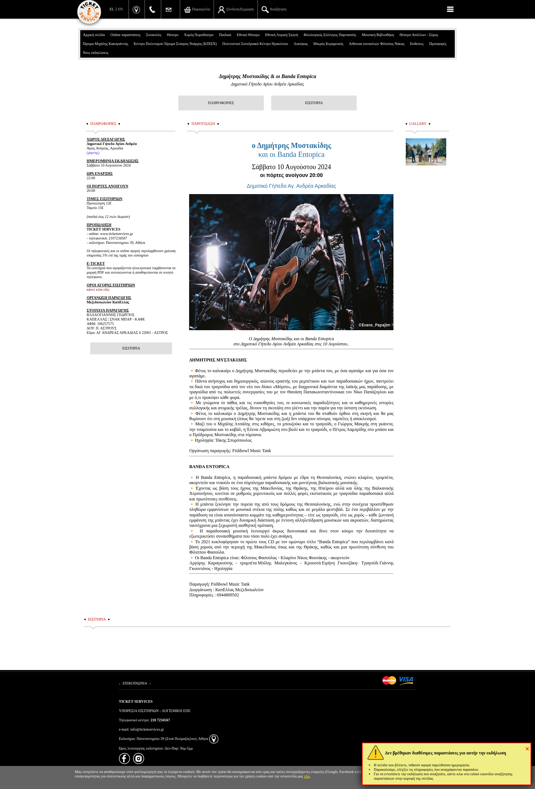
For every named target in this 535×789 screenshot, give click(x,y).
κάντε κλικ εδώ (98, 289)
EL (112, 9)
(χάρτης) (93, 153)
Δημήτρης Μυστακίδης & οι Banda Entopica (267, 76)
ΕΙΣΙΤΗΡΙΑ (314, 103)
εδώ (307, 776)
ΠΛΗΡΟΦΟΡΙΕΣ (221, 103)
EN (120, 9)
